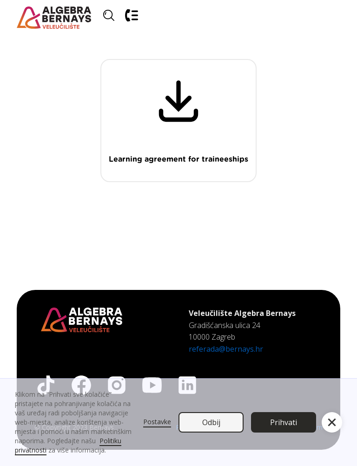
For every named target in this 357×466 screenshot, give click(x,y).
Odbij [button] (211, 422)
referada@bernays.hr (226, 349)
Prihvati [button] (283, 422)
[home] (54, 18)
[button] (329, 18)
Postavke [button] (157, 421)
